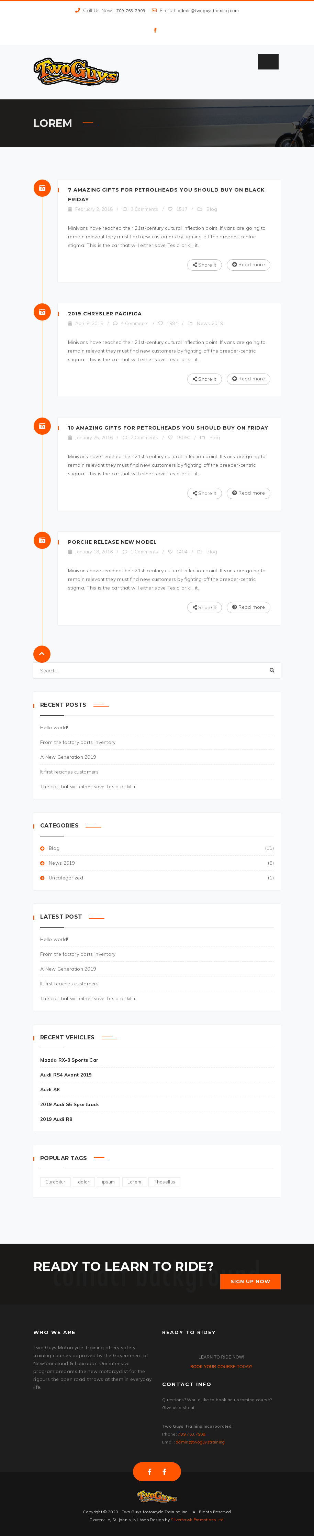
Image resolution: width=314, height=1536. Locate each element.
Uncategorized (66, 878)
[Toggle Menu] (268, 61)
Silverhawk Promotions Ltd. (198, 1519)
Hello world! (54, 727)
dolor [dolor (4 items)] (84, 1182)
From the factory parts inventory (78, 742)
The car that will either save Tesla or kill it (88, 786)
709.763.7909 (191, 1434)
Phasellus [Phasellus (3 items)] (164, 1182)
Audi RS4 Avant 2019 (66, 1075)
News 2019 (210, 323)
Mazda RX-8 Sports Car (69, 1060)
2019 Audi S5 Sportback (69, 1104)
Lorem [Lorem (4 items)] (134, 1182)
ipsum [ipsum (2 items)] (108, 1182)
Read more (248, 264)
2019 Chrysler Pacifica (105, 314)
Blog (211, 209)
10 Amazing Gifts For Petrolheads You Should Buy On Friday (168, 428)
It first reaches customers (69, 772)
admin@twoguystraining (200, 1442)
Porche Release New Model (112, 542)
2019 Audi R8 (56, 1119)
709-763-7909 (130, 10)
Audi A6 (49, 1089)
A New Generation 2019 (68, 757)
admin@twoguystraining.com (208, 10)
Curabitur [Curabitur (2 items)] (55, 1182)
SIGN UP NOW (250, 1281)
